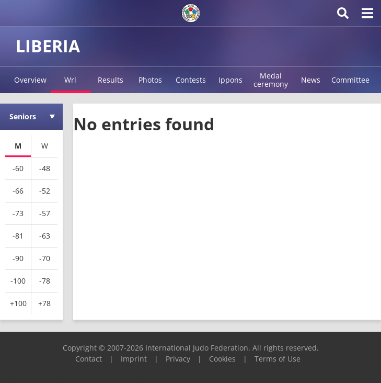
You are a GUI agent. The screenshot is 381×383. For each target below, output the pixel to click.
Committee (350, 80)
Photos (150, 80)
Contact (88, 359)
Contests (191, 80)
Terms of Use (278, 359)
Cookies (222, 359)
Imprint (134, 359)
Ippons (230, 80)
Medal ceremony (270, 80)
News (310, 80)
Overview (30, 80)
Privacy (178, 359)
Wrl (70, 80)
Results (110, 80)
